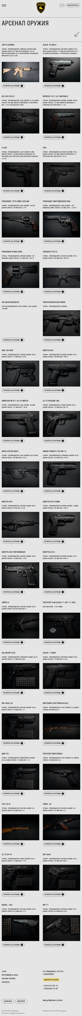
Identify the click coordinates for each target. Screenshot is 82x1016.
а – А (62, 5)
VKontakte (8, 1001)
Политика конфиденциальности (13, 1013)
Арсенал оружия (8, 978)
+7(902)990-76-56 (50, 988)
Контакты (6, 982)
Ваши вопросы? (73, 5)
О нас (4, 971)
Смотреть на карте (51, 980)
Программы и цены (10, 975)
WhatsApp (21, 1001)
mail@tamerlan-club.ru (53, 1000)
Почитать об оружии (13, 86)
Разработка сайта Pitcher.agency (55, 1011)
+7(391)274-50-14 (50, 986)
